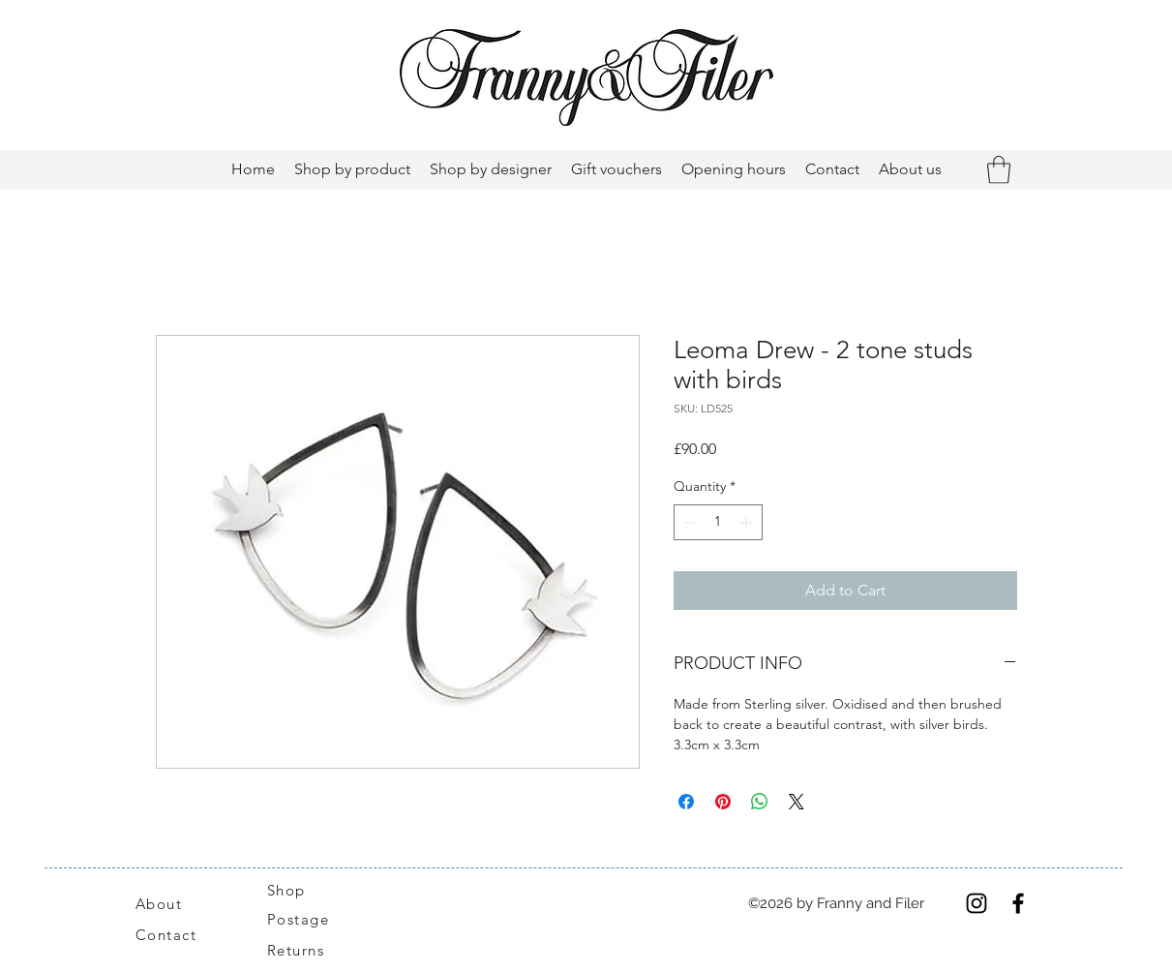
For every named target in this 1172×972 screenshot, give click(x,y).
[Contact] (176, 934)
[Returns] (306, 949)
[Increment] (748, 522)
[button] (998, 170)
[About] (181, 903)
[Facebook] (1018, 903)
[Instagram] (976, 903)
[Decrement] (688, 522)
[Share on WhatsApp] (759, 801)
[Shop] (298, 889)
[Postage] (308, 918)
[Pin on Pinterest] (723, 801)
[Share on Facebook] (686, 801)
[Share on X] (796, 801)
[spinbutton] (718, 522)
